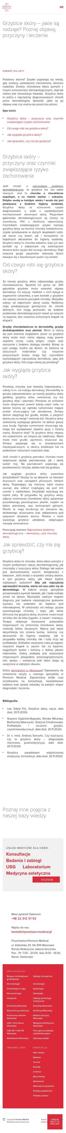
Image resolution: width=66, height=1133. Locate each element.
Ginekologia (39, 984)
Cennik (36, 1062)
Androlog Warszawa (42, 1006)
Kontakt (36, 1067)
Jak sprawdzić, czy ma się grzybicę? (29, 141)
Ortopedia (11, 998)
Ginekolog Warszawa (17, 1006)
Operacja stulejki (41, 1038)
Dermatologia (13, 984)
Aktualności (38, 1081)
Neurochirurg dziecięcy (18, 1011)
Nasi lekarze (39, 1053)
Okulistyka (38, 994)
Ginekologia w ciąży (16, 989)
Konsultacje (18, 854)
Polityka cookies (40, 1096)
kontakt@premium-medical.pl (31, 932)
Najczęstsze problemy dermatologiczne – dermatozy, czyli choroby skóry (30, 533)
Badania (37, 1057)
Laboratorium (37, 867)
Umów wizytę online (55, 1122)
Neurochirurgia (14, 994)
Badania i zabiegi (24, 860)
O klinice (37, 1072)
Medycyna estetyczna (28, 873)
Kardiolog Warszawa (42, 1011)
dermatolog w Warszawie (26, 670)
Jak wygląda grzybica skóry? (24, 135)
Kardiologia (38, 989)
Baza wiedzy (39, 1077)
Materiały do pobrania (43, 1086)
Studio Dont (46, 1122)
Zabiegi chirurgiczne (42, 976)
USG (11, 867)
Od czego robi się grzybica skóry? (27, 128)
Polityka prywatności (42, 1091)
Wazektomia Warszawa (18, 1038)
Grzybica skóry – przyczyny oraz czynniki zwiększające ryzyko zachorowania (35, 120)
